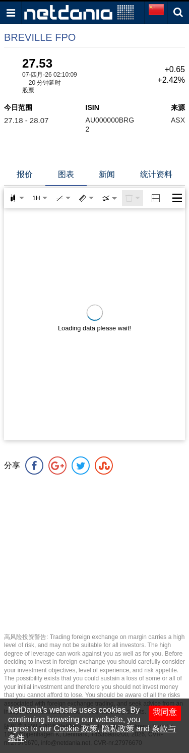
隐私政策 (118, 728)
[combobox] (109, 198)
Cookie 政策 (75, 728)
